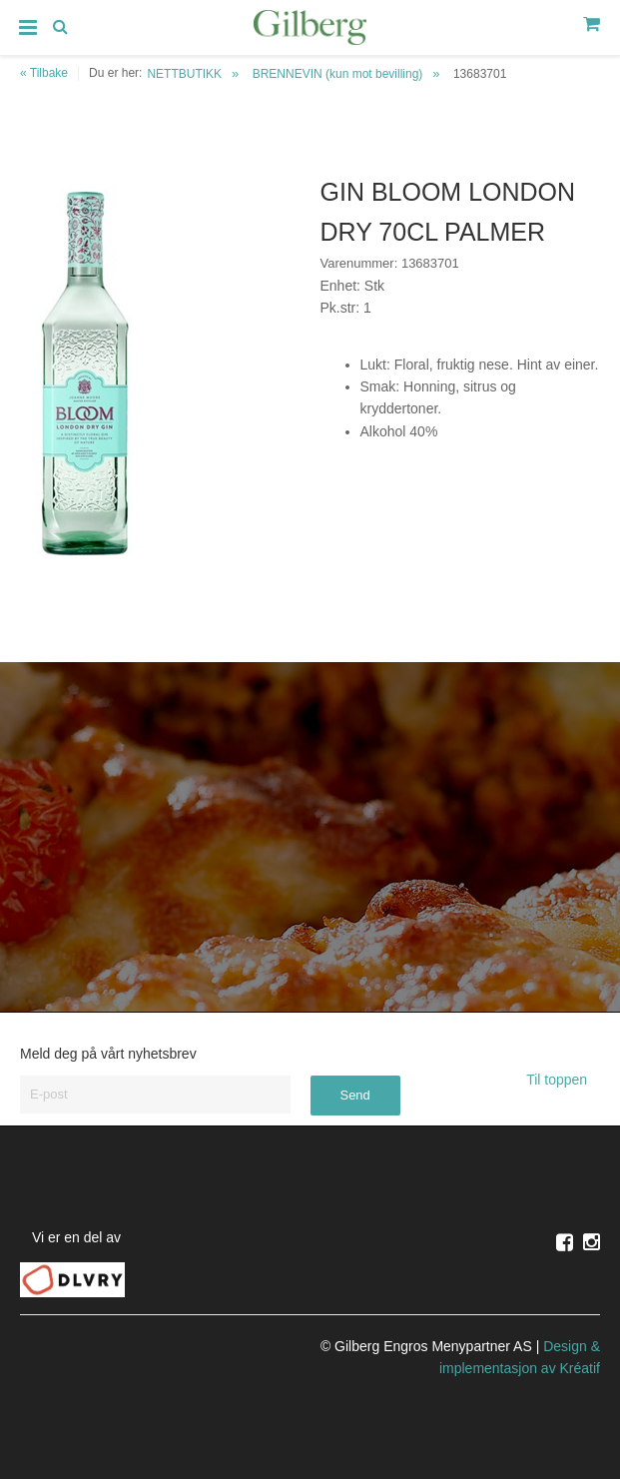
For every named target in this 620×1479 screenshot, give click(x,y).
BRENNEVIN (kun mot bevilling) (338, 74)
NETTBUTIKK (184, 74)
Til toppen (563, 1080)
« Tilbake (44, 73)
